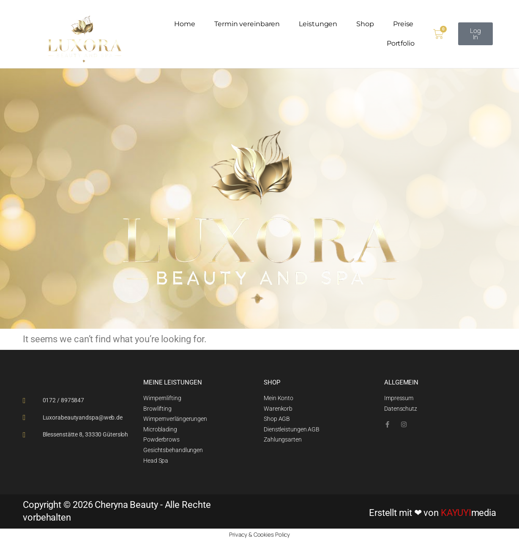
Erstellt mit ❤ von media (432, 512)
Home (184, 24)
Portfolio (401, 43)
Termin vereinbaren (247, 24)
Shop (365, 24)
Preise (403, 24)
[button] (475, 33)
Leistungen (318, 24)
